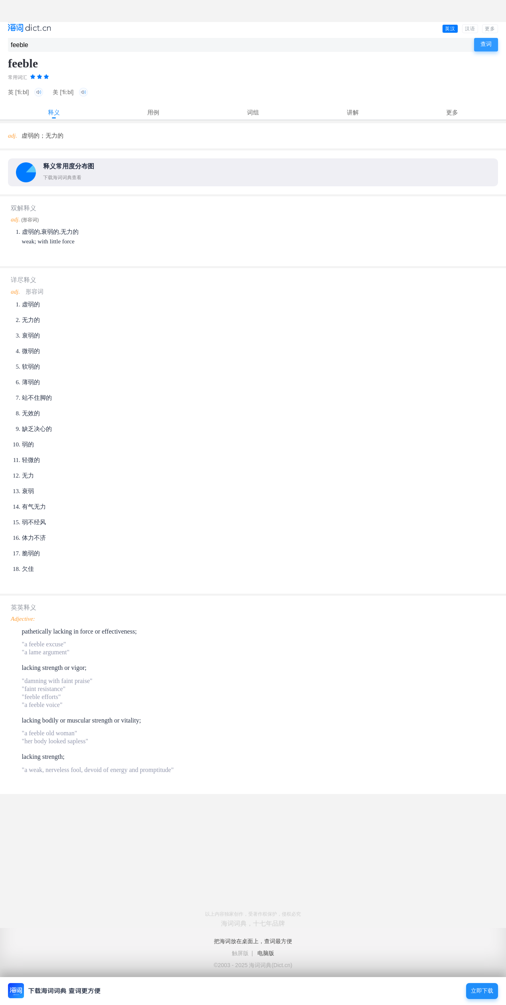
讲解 (353, 112)
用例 (153, 112)
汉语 (470, 29)
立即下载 (482, 991)
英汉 (450, 29)
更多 (490, 29)
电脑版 (265, 953)
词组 (253, 112)
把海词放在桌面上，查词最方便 (253, 941)
